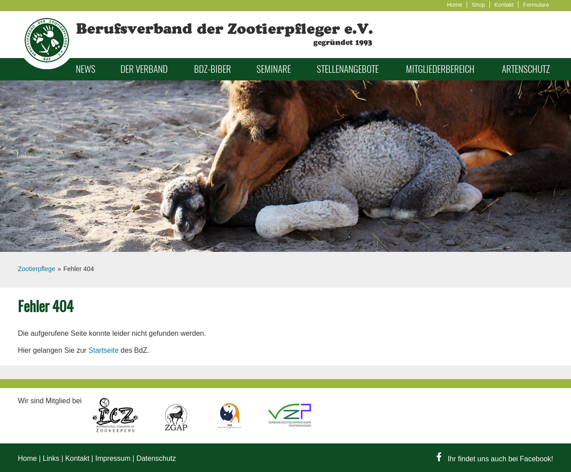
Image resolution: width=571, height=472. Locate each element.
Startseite (103, 350)
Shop (478, 4)
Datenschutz (156, 458)
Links (51, 458)
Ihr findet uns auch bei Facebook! (495, 459)
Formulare (536, 4)
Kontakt (503, 4)
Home (454, 4)
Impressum (112, 458)
